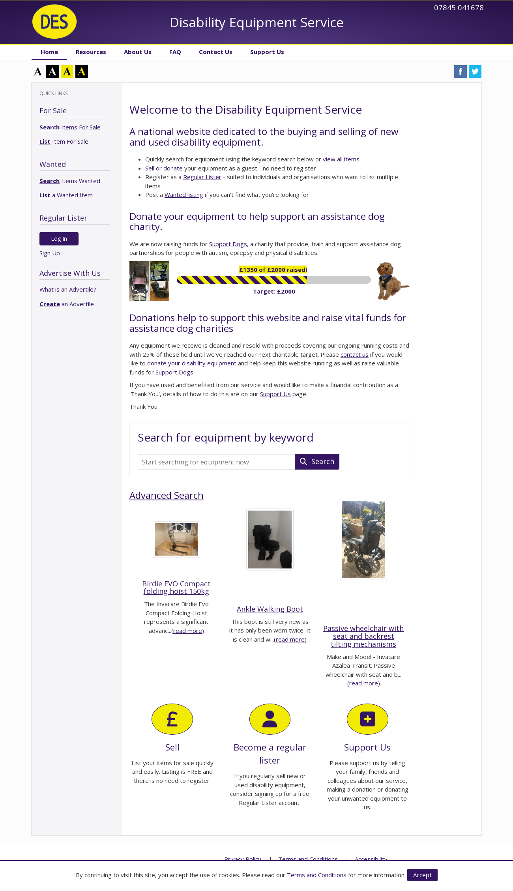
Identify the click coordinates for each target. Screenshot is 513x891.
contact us (355, 354)
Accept (422, 875)
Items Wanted (69, 181)
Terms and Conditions (316, 875)
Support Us (267, 52)
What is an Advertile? (67, 289)
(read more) (187, 631)
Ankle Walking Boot (270, 609)
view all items (341, 159)
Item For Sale (63, 141)
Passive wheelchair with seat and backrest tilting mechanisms (363, 636)
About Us (138, 52)
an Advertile (66, 304)
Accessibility (371, 859)
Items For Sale (70, 127)
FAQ (175, 52)
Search (317, 461)
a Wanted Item (66, 195)
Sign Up (49, 253)
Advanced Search (166, 495)
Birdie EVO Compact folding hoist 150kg (176, 587)
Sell (172, 728)
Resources (91, 52)
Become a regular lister (270, 735)
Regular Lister (202, 177)
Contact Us (215, 52)
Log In (59, 238)
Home (49, 52)
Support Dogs (228, 244)
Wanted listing (184, 194)
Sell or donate (164, 168)
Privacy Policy (242, 859)
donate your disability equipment (191, 363)
